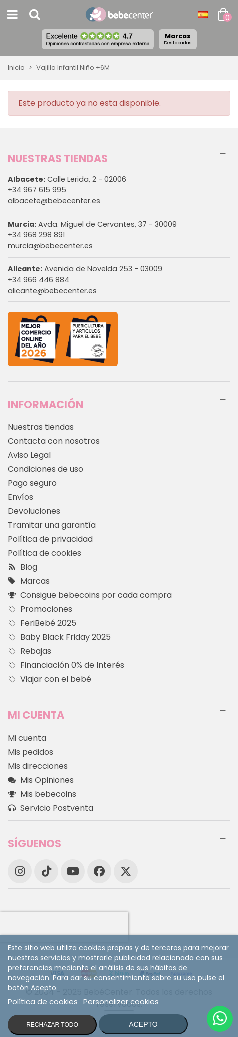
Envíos (20, 497)
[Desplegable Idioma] (203, 14)
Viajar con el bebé (49, 679)
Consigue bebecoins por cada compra (90, 595)
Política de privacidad (50, 539)
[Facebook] (99, 871)
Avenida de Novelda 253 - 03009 (85, 269)
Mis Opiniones (41, 780)
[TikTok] (46, 871)
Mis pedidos (30, 752)
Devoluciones (34, 511)
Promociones (40, 609)
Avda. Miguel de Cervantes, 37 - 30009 (92, 224)
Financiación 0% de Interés (66, 665)
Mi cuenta (27, 738)
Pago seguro (32, 483)
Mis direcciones (38, 766)
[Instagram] (20, 871)
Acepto (143, 1024)
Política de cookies (44, 553)
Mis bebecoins (42, 794)
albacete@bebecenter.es (54, 201)
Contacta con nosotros (54, 441)
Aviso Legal (29, 455)
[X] (126, 871)
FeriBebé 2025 (42, 623)
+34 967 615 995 (37, 190)
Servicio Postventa (50, 808)
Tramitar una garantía (52, 525)
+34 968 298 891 (36, 235)
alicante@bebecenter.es (52, 291)
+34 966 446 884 (38, 280)
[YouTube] (73, 871)
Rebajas (29, 651)
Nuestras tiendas (41, 427)
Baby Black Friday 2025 (59, 637)
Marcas (178, 39)
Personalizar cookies (121, 1001)
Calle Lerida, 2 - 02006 (67, 179)
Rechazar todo (52, 1024)
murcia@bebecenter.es (50, 246)
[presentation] (64, 927)
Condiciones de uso (45, 469)
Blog (22, 567)
